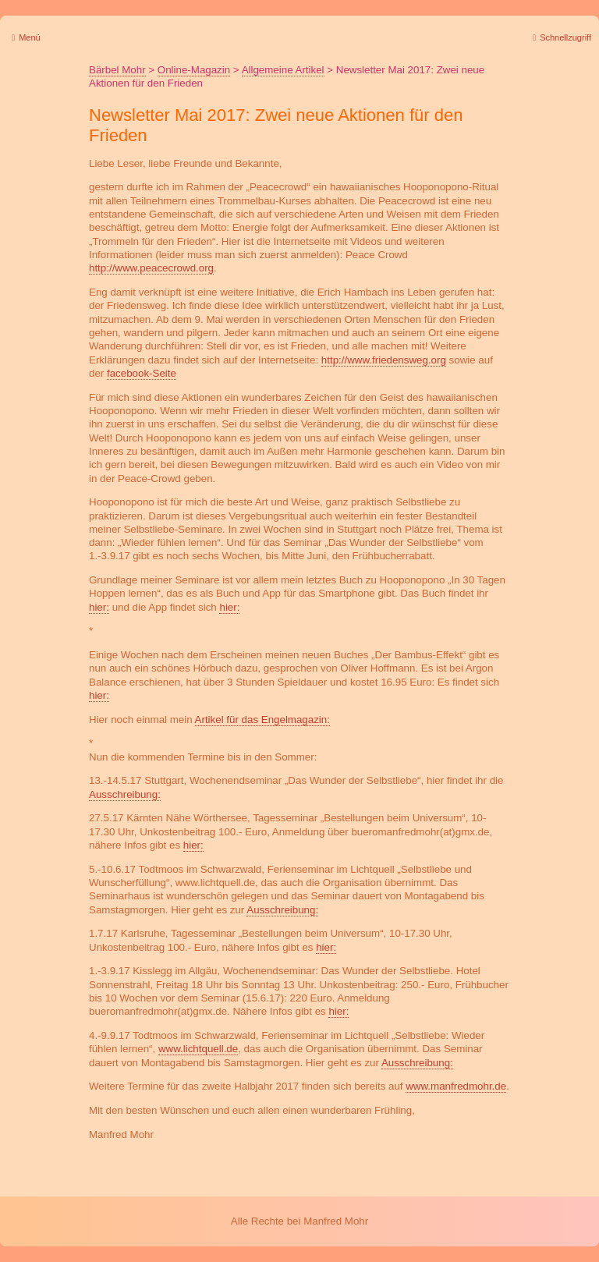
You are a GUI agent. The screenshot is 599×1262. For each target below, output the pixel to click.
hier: (99, 607)
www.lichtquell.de (198, 1049)
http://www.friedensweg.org (383, 360)
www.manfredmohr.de (456, 1086)
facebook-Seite (141, 373)
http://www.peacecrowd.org (151, 268)
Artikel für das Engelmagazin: (262, 719)
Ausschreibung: (125, 794)
